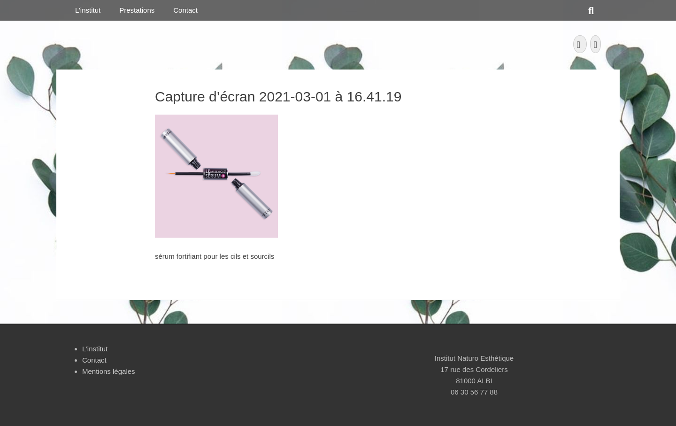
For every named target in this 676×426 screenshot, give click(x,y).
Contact (185, 10)
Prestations (136, 10)
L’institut (87, 10)
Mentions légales (108, 371)
